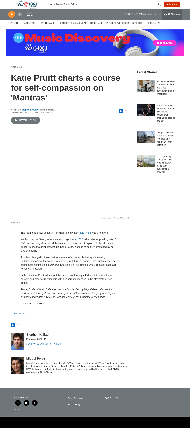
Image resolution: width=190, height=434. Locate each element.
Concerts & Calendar (73, 29)
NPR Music (17, 73)
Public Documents (76, 404)
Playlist (13, 29)
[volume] (20, 20)
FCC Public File (112, 404)
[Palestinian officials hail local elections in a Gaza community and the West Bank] (146, 92)
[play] (11, 20)
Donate (175, 7)
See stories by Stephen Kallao (43, 349)
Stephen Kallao (30, 115)
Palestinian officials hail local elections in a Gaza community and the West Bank (166, 93)
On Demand (96, 29)
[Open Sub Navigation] (20, 29)
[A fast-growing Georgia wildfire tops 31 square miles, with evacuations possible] (146, 167)
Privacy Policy (74, 411)
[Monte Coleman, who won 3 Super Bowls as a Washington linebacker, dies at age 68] (146, 116)
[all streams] (172, 20)
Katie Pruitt (85, 238)
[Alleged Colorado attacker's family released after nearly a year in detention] (146, 143)
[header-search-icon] (160, 7)
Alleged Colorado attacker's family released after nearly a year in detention (165, 144)
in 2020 (79, 245)
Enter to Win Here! (117, 29)
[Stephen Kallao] (17, 347)
